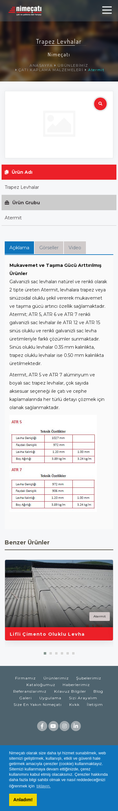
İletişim (95, 704)
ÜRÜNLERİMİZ (73, 65)
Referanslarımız (30, 691)
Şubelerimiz (88, 678)
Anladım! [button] (23, 799)
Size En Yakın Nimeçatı (38, 704)
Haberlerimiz (76, 684)
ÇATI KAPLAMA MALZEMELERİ (51, 70)
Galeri (25, 698)
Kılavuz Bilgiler (70, 691)
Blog (98, 691)
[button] (45, 653)
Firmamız (25, 678)
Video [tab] (75, 248)
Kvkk (74, 704)
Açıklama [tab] (19, 248)
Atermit (96, 70)
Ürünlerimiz (56, 678)
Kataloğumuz (40, 684)
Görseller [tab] (49, 248)
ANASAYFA (41, 65)
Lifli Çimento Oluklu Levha (47, 634)
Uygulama (50, 698)
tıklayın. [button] (44, 786)
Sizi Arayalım (83, 698)
